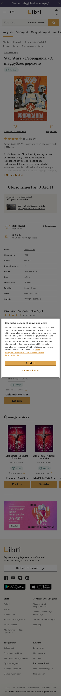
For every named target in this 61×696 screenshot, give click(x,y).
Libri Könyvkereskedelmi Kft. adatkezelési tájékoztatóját (24, 352)
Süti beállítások (30, 370)
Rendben (30, 363)
